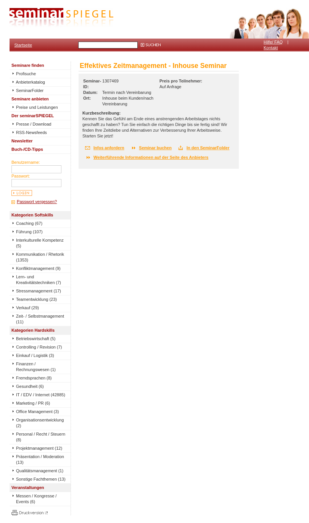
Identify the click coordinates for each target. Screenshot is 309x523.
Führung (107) (29, 231)
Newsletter (22, 141)
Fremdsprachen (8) (34, 378)
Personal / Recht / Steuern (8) (40, 437)
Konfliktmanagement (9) (38, 268)
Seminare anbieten (30, 99)
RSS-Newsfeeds (29, 132)
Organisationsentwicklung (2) (40, 423)
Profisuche (23, 73)
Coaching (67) (29, 223)
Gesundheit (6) (30, 386)
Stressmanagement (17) (38, 291)
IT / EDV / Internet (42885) (40, 394)
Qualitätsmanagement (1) (39, 470)
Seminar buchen (155, 147)
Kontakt (271, 47)
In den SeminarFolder (208, 147)
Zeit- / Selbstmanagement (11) (40, 319)
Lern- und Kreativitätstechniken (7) (38, 279)
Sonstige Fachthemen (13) (41, 479)
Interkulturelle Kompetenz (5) (40, 243)
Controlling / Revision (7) (39, 347)
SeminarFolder (27, 90)
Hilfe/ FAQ (273, 42)
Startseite (23, 45)
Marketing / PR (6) (33, 403)
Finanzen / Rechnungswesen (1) (36, 367)
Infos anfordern (108, 147)
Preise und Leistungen (34, 107)
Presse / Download (31, 124)
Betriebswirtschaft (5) (35, 338)
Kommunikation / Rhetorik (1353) (40, 257)
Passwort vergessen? (37, 201)
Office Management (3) (37, 411)
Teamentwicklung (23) (36, 299)
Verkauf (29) (27, 307)
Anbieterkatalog (28, 82)
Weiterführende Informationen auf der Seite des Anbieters (150, 157)
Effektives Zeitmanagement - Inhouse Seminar (153, 65)
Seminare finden (27, 65)
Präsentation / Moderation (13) (40, 459)
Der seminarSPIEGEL (32, 115)
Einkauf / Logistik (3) (35, 355)
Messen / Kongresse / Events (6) (36, 499)
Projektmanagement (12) (39, 448)
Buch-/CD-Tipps (27, 149)
